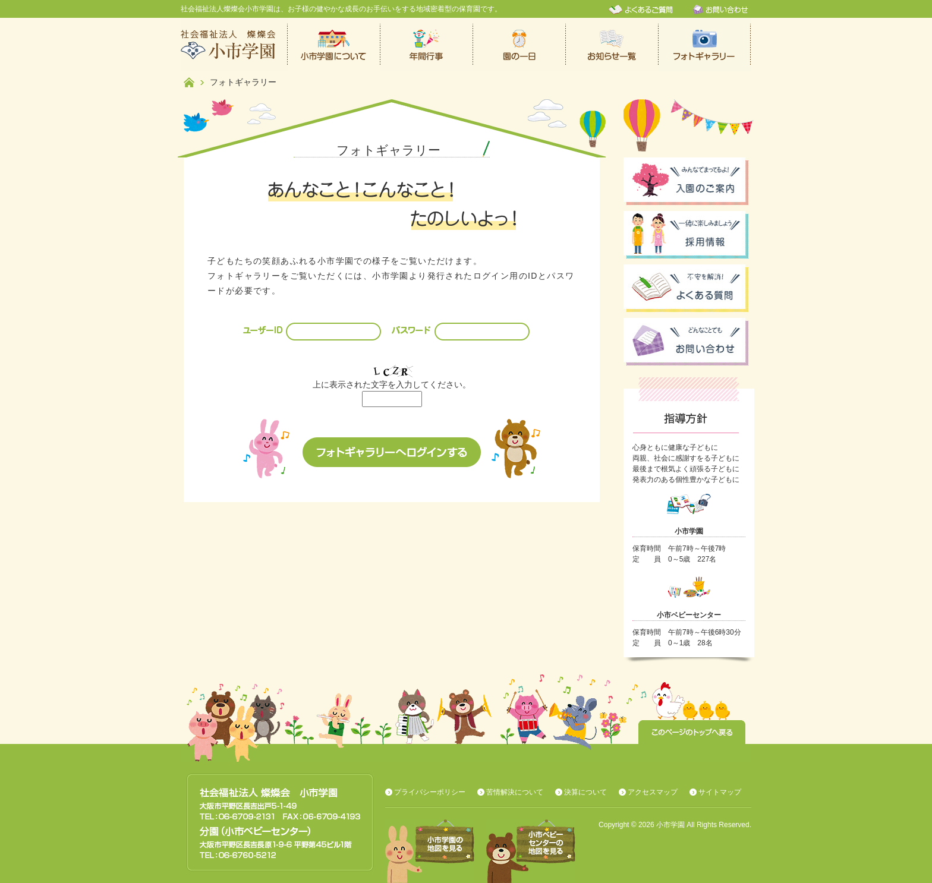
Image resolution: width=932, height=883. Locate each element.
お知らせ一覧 (612, 44)
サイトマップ (719, 792)
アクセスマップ (653, 792)
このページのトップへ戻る (691, 732)
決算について (585, 792)
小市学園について (334, 44)
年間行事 (426, 44)
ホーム (189, 82)
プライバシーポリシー (429, 792)
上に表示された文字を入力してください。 (392, 384)
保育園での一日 (519, 44)
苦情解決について (514, 792)
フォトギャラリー (705, 44)
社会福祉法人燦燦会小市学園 (234, 44)
